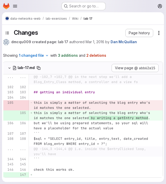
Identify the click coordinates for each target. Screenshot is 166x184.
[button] (139, 33)
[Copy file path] (38, 68)
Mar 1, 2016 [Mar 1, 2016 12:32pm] (95, 42)
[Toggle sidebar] (7, 33)
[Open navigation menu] (15, 6)
